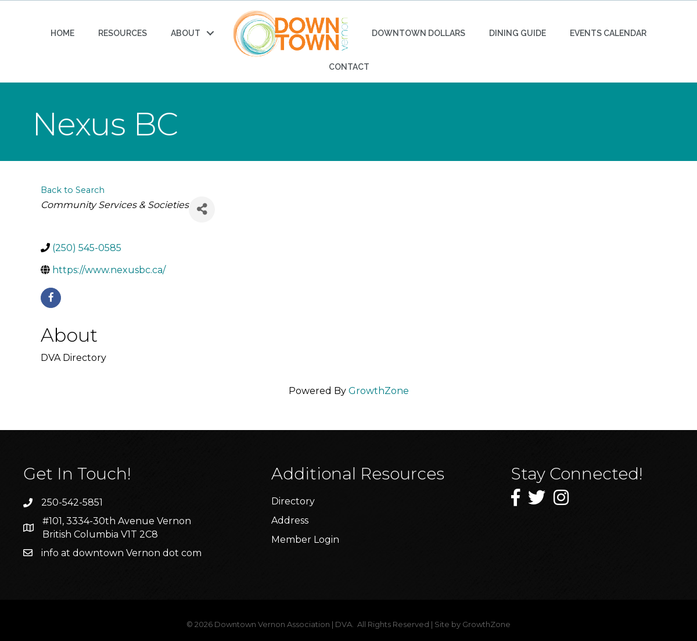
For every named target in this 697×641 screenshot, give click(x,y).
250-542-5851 (72, 502)
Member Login (305, 539)
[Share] (202, 209)
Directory (293, 501)
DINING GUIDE (517, 33)
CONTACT (349, 66)
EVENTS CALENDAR (608, 33)
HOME (62, 33)
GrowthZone (378, 390)
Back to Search (73, 190)
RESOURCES (122, 33)
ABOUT (185, 33)
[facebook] (51, 298)
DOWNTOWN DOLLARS (418, 33)
